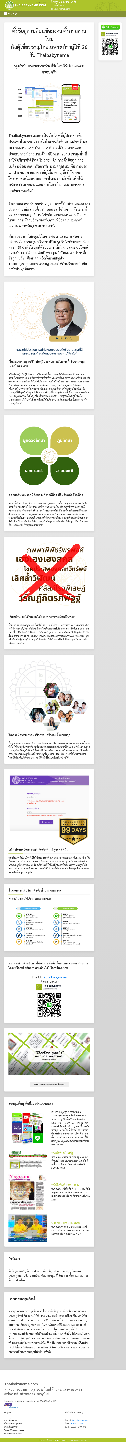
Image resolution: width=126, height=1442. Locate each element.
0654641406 (76, 1423)
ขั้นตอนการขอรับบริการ (13, 1433)
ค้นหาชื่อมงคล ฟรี (10, 1427)
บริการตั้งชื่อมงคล (10, 1420)
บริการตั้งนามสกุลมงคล (13, 1423)
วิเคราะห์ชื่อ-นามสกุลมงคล (14, 1430)
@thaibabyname (55, 977)
